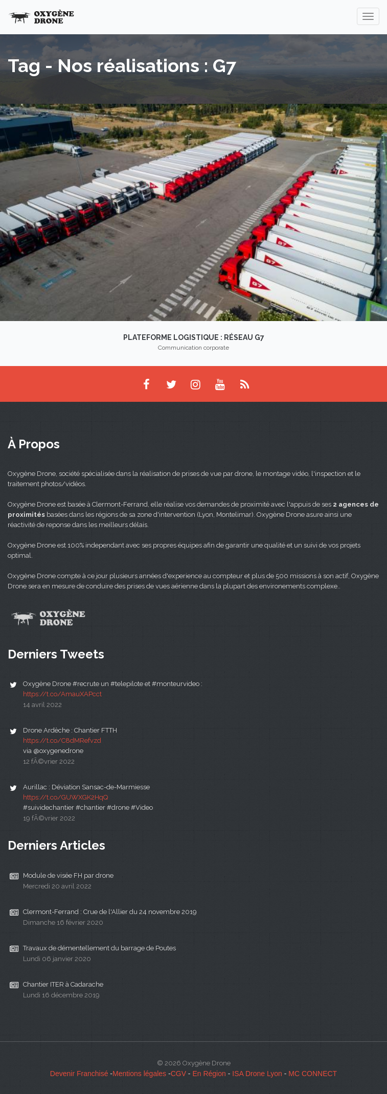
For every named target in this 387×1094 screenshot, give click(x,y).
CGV (178, 1073)
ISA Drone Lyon (257, 1073)
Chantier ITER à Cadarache (63, 984)
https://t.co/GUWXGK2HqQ (65, 797)
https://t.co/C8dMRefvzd (62, 740)
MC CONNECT (312, 1073)
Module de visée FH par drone (68, 875)
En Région (208, 1073)
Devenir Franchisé (79, 1073)
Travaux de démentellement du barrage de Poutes (99, 948)
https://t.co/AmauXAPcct (62, 694)
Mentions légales (139, 1073)
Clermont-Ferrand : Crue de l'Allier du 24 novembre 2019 (110, 912)
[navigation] (368, 16)
